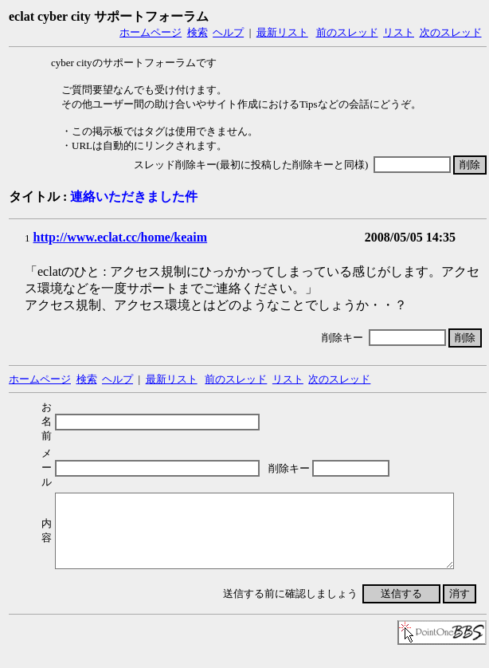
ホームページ (150, 32)
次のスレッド (451, 32)
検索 (197, 32)
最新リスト (282, 32)
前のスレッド (347, 32)
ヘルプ (228, 32)
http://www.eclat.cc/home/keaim (120, 237)
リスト (398, 32)
